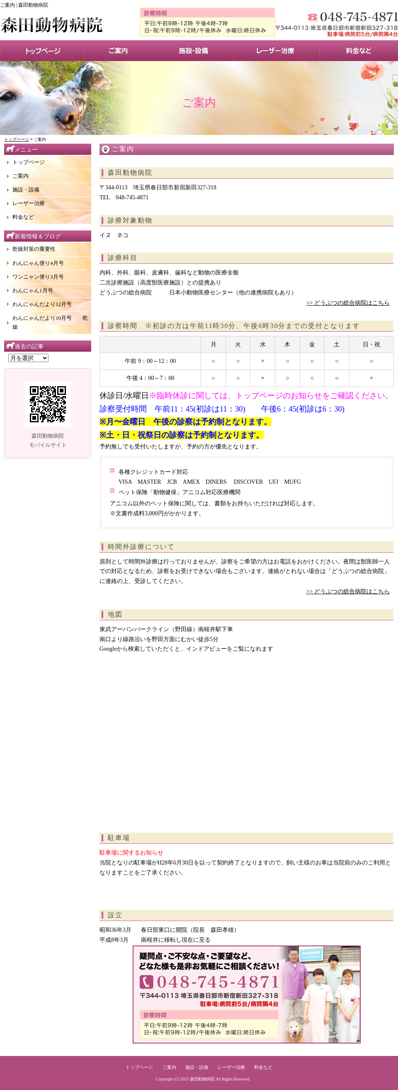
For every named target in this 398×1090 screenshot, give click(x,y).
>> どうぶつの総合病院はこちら (348, 303)
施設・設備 (193, 50)
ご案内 (20, 176)
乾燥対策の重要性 (34, 249)
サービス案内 (118, 50)
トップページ (41, 50)
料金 (358, 50)
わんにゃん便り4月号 (38, 263)
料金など (23, 217)
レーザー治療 (276, 50)
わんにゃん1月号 (32, 290)
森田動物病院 (202, 1079)
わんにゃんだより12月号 (42, 304)
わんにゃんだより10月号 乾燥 (50, 322)
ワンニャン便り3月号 (38, 277)
